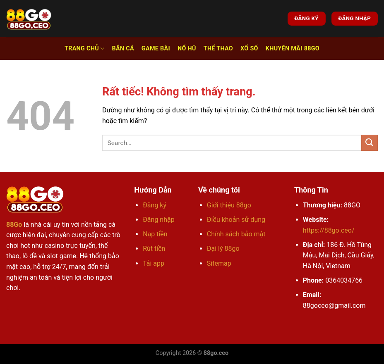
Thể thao (218, 48)
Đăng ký (154, 205)
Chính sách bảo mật (236, 234)
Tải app (153, 263)
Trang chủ (84, 48)
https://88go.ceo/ (329, 230)
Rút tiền (154, 248)
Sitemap (219, 263)
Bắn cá (123, 48)
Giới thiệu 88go (229, 205)
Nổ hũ (187, 48)
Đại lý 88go (223, 248)
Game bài (156, 48)
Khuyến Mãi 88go (292, 48)
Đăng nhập (159, 220)
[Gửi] (369, 143)
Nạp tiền (155, 234)
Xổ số (249, 48)
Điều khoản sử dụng (236, 220)
